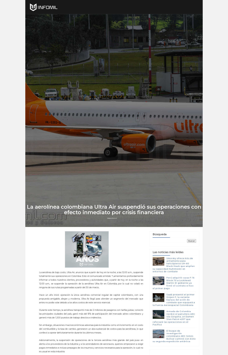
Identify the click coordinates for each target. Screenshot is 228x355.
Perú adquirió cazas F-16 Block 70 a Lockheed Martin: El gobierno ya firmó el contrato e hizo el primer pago (173, 283)
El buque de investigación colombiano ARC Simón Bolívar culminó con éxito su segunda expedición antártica (174, 336)
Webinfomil (112, 218)
